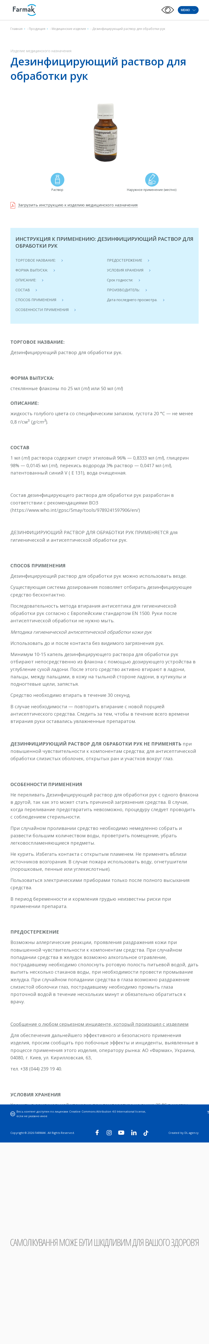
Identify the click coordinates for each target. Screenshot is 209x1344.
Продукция (37, 29)
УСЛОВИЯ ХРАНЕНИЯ (125, 270)
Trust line (190, 1111)
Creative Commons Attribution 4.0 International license (108, 1111)
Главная (16, 29)
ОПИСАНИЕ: (25, 280)
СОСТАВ (22, 289)
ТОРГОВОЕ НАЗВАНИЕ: (35, 260)
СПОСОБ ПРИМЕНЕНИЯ (35, 299)
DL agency (191, 1133)
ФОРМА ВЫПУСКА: (31, 270)
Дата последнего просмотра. (132, 299)
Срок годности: (120, 280)
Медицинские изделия (69, 29)
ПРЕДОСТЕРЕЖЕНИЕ (124, 260)
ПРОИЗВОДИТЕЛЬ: (123, 289)
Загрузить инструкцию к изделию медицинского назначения (79, 205)
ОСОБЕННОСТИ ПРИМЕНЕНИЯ (42, 309)
